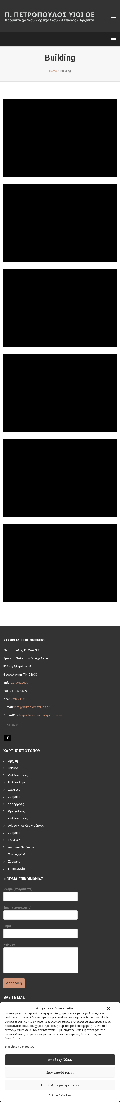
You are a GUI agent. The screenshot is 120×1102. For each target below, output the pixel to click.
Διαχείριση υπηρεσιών (19, 1046)
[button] (108, 1008)
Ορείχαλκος (16, 811)
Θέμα (40, 932)
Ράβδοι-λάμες (17, 782)
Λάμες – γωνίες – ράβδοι (26, 825)
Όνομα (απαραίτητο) (40, 895)
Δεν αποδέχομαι (60, 1072)
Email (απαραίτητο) (40, 914)
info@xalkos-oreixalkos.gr (31, 707)
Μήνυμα (40, 960)
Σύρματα (14, 797)
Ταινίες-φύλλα (18, 854)
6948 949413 (18, 699)
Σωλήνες (14, 789)
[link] (58, 1023)
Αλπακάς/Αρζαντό (21, 847)
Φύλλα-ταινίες (18, 775)
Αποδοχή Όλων (60, 1060)
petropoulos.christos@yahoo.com (39, 715)
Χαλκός (13, 768)
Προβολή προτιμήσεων (60, 1085)
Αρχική (13, 761)
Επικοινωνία (16, 868)
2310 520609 (19, 682)
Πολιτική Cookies (60, 1095)
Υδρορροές (16, 804)
